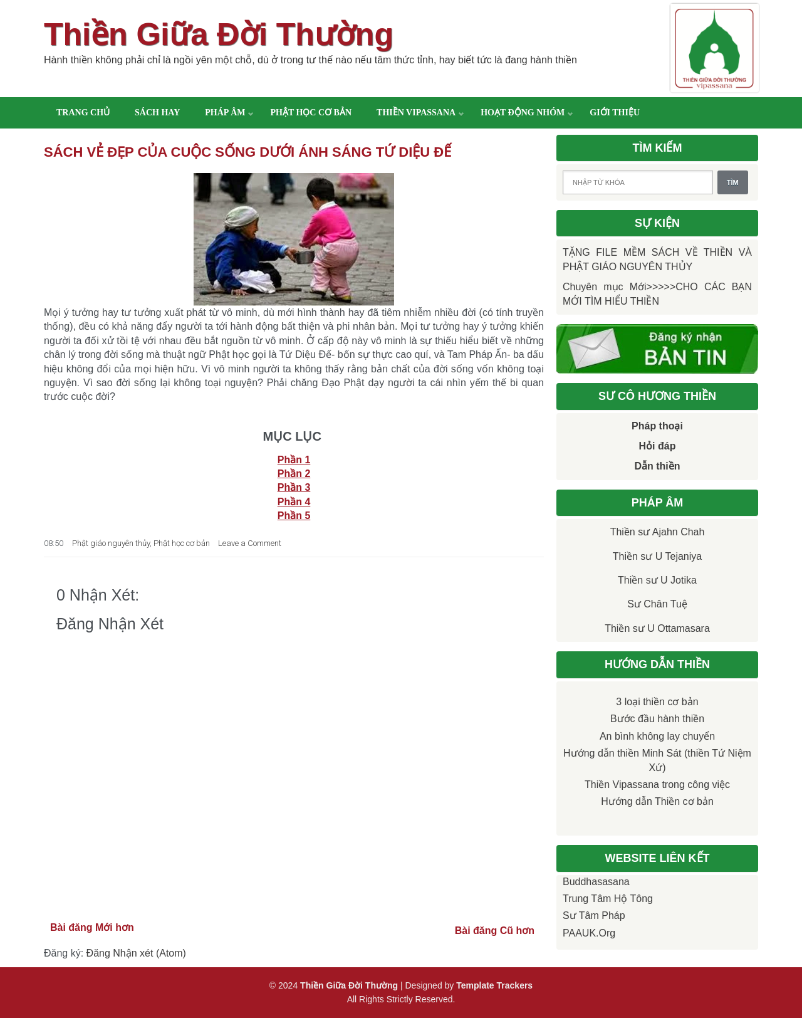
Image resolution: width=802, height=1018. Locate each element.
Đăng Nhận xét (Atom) (136, 953)
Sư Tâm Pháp (594, 915)
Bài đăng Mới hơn (92, 927)
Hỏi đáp (657, 446)
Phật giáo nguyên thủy (111, 543)
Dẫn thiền (657, 466)
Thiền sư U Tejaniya (657, 556)
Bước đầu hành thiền (657, 718)
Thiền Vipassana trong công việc (657, 784)
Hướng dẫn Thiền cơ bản (657, 801)
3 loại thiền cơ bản (657, 701)
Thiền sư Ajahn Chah (657, 532)
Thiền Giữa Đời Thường (218, 34)
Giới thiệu (615, 112)
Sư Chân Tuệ (657, 604)
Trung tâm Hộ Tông (608, 898)
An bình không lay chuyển (657, 736)
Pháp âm (225, 112)
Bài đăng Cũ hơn (494, 930)
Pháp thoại (657, 426)
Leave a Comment (249, 543)
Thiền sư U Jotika (657, 580)
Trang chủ (83, 112)
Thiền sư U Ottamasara (657, 628)
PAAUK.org (589, 933)
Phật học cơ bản (311, 112)
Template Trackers (494, 985)
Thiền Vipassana (416, 112)
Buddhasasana (596, 881)
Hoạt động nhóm (523, 112)
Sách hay (157, 112)
